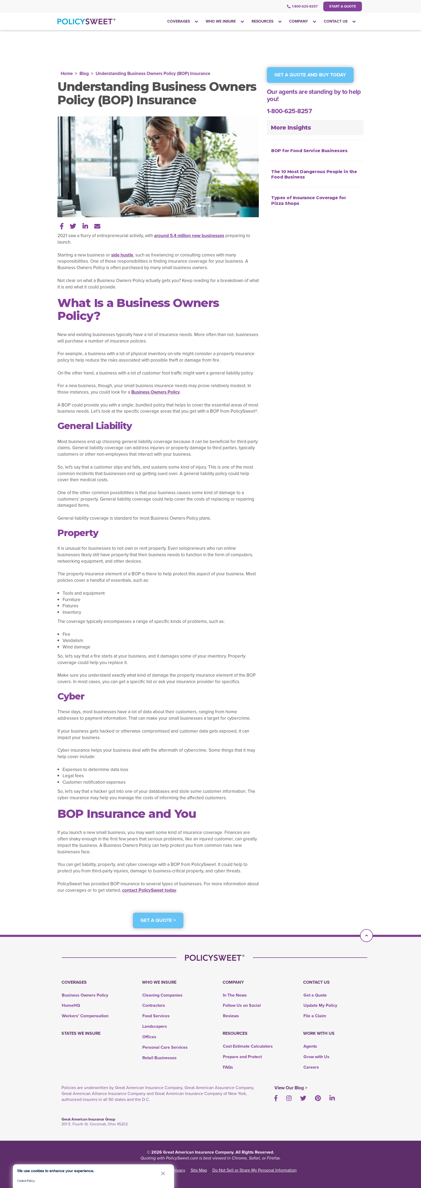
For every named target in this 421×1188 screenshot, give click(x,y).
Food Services (156, 1016)
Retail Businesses (159, 1058)
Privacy (178, 1170)
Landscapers (154, 1026)
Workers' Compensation (85, 1016)
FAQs (228, 1067)
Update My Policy (320, 1005)
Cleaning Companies (162, 995)
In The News (235, 995)
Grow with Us (316, 1057)
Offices (149, 1037)
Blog (84, 73)
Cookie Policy (26, 1181)
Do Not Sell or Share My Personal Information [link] (254, 1170)
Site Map (199, 1170)
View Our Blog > (290, 1087)
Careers (311, 1067)
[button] (163, 1173)
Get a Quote (315, 995)
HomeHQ (71, 1005)
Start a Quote (342, 6)
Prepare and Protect (242, 1057)
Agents (310, 1046)
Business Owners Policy (155, 392)
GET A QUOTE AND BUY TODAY (310, 74)
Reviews (231, 1016)
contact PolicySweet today (149, 890)
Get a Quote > (158, 920)
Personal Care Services (165, 1047)
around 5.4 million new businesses (189, 235)
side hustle (122, 255)
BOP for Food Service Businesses (309, 150)
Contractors (153, 1005)
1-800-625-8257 (302, 6)
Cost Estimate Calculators (248, 1046)
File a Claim (314, 1016)
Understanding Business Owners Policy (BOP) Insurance (153, 73)
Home (67, 73)
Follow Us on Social (242, 1005)
